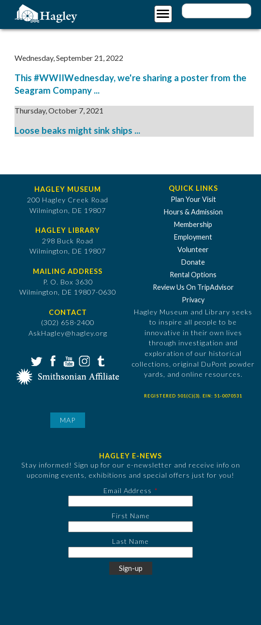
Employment (193, 237)
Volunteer (193, 249)
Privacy (193, 300)
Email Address (127, 490)
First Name (131, 515)
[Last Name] (130, 552)
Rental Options (193, 274)
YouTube (67, 360)
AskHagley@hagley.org (68, 333)
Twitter (36, 360)
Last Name (130, 541)
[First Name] (130, 526)
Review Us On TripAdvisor (193, 287)
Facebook (51, 360)
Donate (193, 262)
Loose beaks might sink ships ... (77, 130)
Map (67, 420)
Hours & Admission (193, 212)
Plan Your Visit (193, 199)
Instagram (83, 360)
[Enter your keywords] (216, 10)
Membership (193, 224)
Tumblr (99, 360)
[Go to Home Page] (47, 12)
